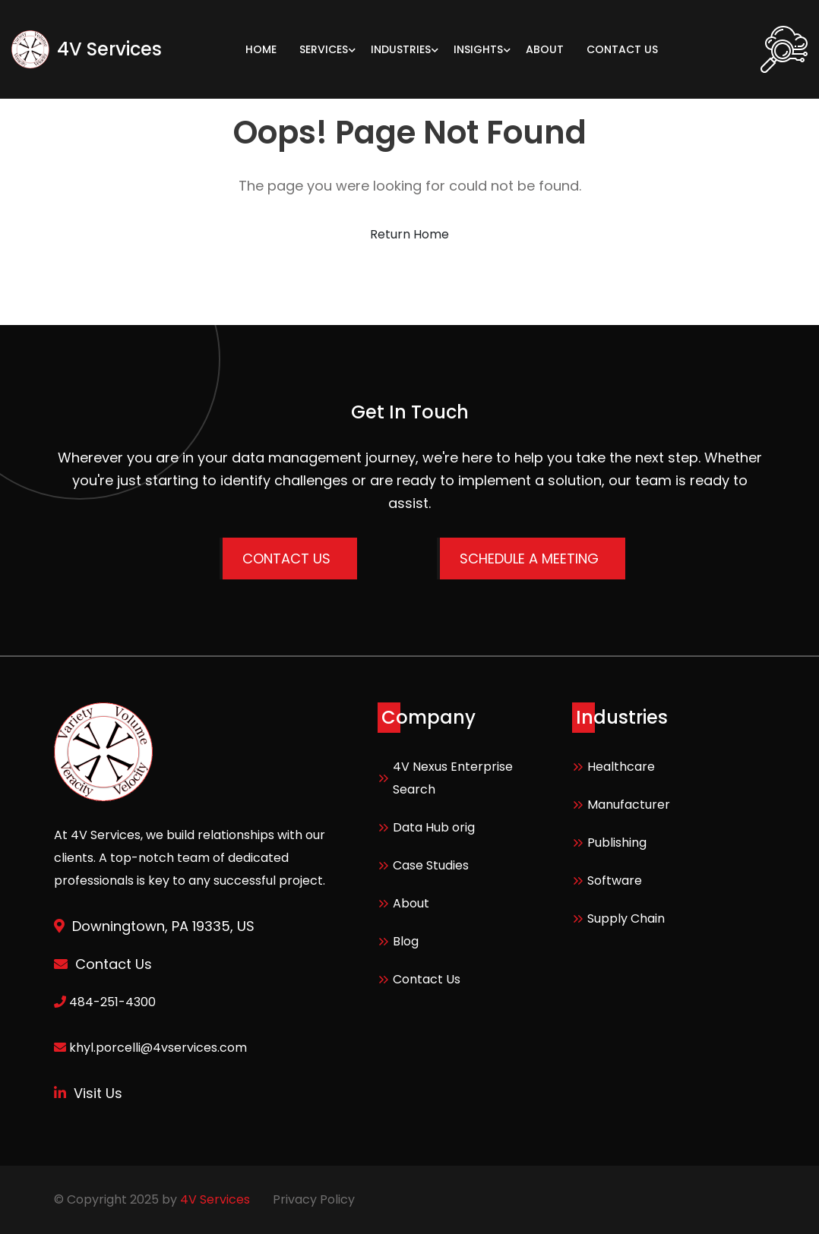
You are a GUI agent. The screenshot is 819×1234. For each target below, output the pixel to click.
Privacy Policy (314, 1199)
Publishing (617, 842)
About (411, 903)
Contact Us (426, 979)
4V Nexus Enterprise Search (453, 778)
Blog (406, 941)
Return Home (409, 234)
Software (614, 880)
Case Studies (431, 865)
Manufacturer (628, 804)
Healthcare (621, 766)
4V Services (215, 1199)
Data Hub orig (434, 827)
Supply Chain (626, 918)
